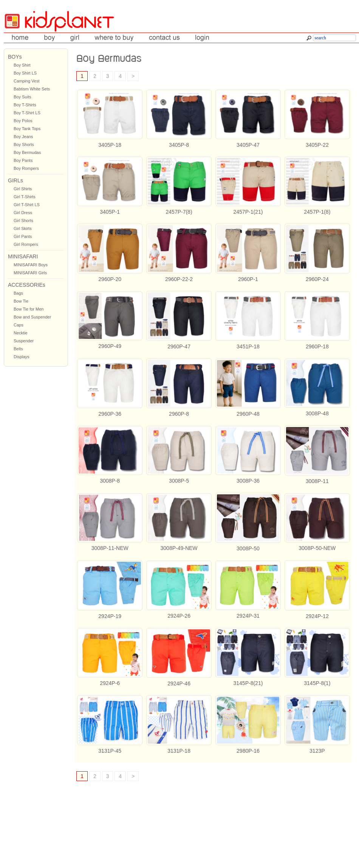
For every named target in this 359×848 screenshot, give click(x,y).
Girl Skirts (23, 228)
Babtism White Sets (32, 89)
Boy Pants (23, 160)
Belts (18, 348)
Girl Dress (23, 212)
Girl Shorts (23, 220)
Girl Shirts (23, 188)
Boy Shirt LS (25, 73)
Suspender (24, 341)
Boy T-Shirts (25, 105)
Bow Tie (21, 301)
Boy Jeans (23, 136)
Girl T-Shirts (25, 196)
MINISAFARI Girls (30, 272)
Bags (18, 293)
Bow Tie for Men (28, 309)
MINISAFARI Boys (31, 264)
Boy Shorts (24, 144)
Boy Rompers (26, 168)
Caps (18, 325)
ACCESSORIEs (26, 285)
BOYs (15, 57)
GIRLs (15, 180)
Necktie (21, 333)
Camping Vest (26, 81)
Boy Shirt (22, 65)
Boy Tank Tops (27, 128)
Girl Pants (23, 236)
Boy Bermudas (27, 152)
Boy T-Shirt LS (27, 112)
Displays (21, 356)
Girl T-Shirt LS (27, 204)
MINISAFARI (23, 256)
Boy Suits (22, 97)
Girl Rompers (26, 244)
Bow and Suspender (32, 317)
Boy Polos (23, 120)
